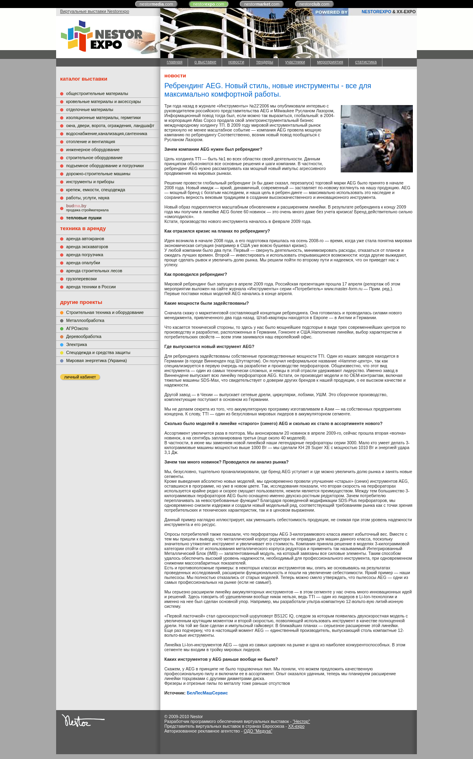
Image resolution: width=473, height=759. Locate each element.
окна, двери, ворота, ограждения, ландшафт (110, 125)
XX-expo (296, 726)
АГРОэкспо (77, 328)
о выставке (205, 61)
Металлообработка (85, 320)
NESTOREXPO (376, 11)
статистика (366, 61)
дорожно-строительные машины (98, 173)
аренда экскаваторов (87, 246)
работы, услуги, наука (87, 197)
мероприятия (330, 61)
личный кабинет (80, 376)
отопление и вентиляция (90, 141)
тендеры (264, 61)
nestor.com (156, 4)
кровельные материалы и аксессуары (103, 101)
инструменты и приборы (90, 181)
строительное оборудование (94, 157)
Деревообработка (83, 336)
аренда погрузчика (84, 254)
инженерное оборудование (92, 149)
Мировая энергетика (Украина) (96, 360)
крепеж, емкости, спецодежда (95, 189)
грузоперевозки (81, 278)
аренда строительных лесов (94, 270)
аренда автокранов (85, 238)
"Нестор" (301, 721)
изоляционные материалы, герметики (103, 117)
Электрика (76, 344)
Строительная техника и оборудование (105, 312)
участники (295, 61)
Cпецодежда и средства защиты (98, 352)
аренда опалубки (83, 262)
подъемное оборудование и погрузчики (105, 165)
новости (236, 61)
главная (174, 61)
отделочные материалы (89, 109)
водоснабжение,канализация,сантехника (106, 133)
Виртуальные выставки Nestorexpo (94, 11)
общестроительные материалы (97, 93)
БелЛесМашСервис (207, 692)
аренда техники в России (91, 286)
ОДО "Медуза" (258, 731)
